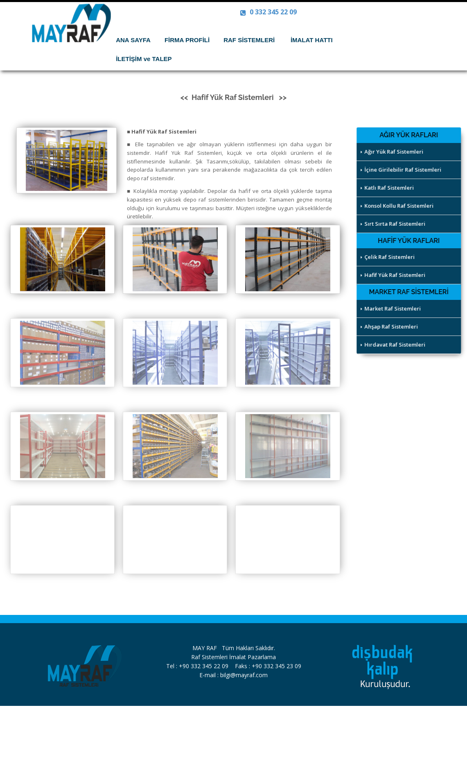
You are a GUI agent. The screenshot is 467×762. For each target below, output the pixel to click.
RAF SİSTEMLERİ (252, 39)
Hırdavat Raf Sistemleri (393, 344)
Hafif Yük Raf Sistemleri (393, 275)
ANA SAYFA (133, 39)
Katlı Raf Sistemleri (388, 187)
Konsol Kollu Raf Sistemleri (397, 205)
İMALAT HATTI (315, 39)
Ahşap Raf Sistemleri (390, 326)
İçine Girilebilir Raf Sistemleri (401, 169)
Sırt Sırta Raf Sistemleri (393, 223)
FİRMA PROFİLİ (187, 39)
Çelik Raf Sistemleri (388, 257)
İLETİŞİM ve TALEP (143, 58)
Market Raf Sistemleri (391, 308)
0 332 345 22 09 (268, 11)
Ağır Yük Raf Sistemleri (392, 151)
